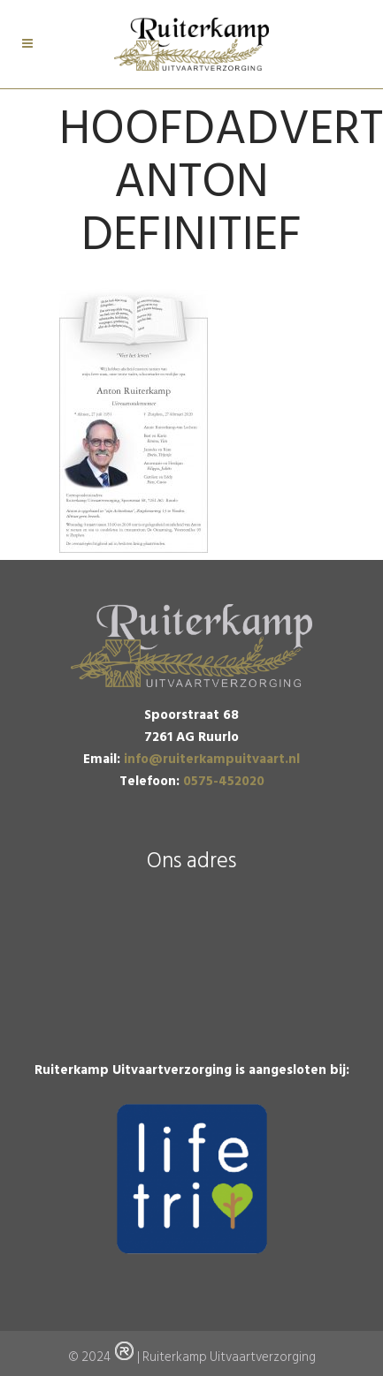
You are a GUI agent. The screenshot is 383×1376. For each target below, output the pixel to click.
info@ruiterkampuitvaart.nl (212, 759)
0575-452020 (223, 781)
